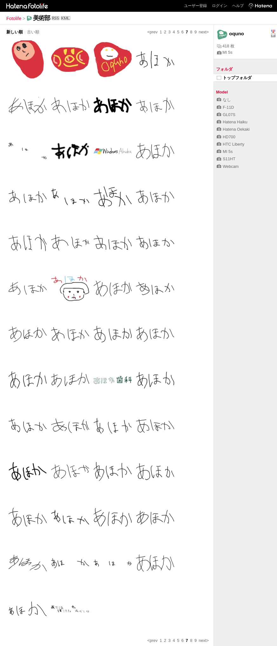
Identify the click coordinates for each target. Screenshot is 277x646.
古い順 (33, 32)
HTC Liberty (230, 144)
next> (204, 32)
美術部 (41, 18)
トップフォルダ (234, 77)
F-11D (225, 107)
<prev (152, 32)
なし (224, 99)
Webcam (228, 166)
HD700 (226, 136)
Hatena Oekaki (233, 129)
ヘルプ (238, 5)
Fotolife (13, 18)
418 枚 (225, 46)
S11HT (226, 158)
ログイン (219, 5)
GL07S (226, 114)
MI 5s (224, 52)
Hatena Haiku (232, 122)
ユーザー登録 (195, 5)
